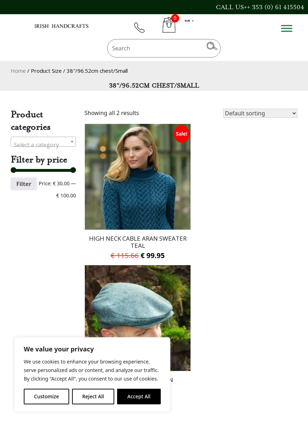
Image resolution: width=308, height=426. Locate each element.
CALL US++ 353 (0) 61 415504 (260, 7)
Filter (23, 184)
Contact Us (27, 323)
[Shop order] (260, 113)
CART (169, 29)
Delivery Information (140, 333)
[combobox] (43, 142)
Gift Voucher (29, 333)
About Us (123, 323)
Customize (46, 396)
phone (142, 31)
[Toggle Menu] (286, 28)
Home (18, 70)
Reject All (93, 396)
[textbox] (43, 145)
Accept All (138, 396)
